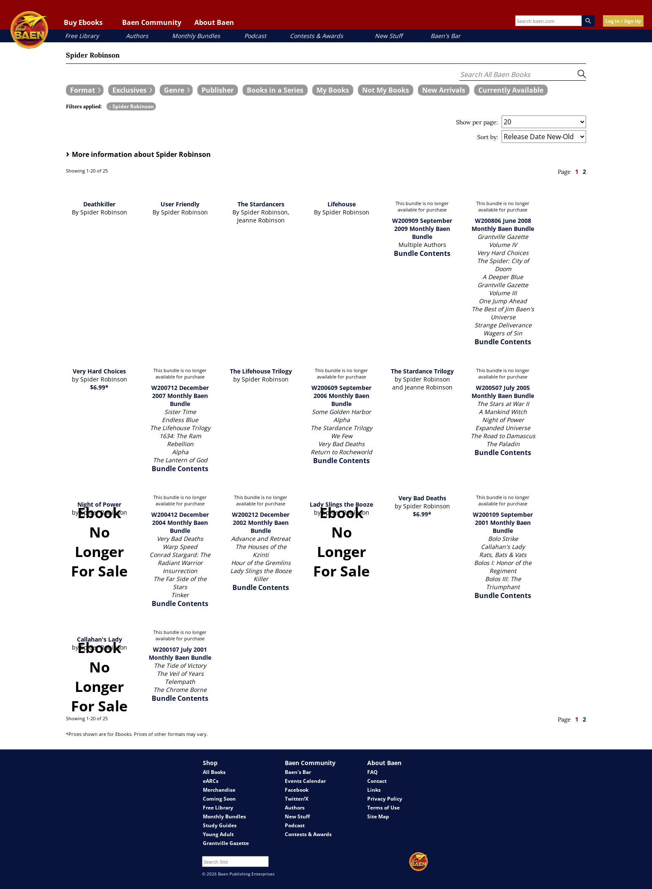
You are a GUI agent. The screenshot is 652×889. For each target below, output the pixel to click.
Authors (137, 36)
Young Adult (218, 834)
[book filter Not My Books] (385, 90)
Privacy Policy (384, 798)
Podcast (255, 36)
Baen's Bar (446, 36)
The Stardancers (260, 204)
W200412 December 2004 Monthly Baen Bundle (180, 522)
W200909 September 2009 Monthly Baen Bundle (422, 229)
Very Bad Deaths (422, 498)
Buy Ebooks (83, 22)
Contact (377, 781)
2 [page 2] (584, 171)
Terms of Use (383, 807)
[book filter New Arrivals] (443, 90)
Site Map (378, 816)
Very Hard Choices (99, 371)
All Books (214, 772)
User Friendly (180, 204)
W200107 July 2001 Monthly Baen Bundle (180, 653)
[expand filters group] (85, 90)
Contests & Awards (316, 36)
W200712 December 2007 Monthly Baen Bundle (180, 396)
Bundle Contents (422, 253)
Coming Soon (219, 798)
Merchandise (219, 789)
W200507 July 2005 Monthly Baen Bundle (503, 392)
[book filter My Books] (332, 90)
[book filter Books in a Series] (275, 90)
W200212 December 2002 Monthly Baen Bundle (260, 522)
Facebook (296, 789)
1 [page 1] (576, 171)
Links (374, 789)
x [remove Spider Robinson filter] (110, 106)
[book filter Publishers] (217, 90)
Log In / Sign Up (623, 21)
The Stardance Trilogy (422, 371)
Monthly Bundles (196, 36)
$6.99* (99, 387)
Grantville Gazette (226, 843)
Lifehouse (341, 204)
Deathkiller (99, 204)
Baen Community (151, 22)
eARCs (210, 781)
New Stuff (388, 36)
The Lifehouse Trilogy (261, 371)
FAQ (372, 772)
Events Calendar (305, 781)
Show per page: (477, 122)
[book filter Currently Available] (511, 90)
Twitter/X (296, 798)
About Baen (214, 22)
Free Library (82, 36)
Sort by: (487, 137)
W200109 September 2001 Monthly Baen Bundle (503, 522)
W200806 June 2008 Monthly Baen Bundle (503, 225)
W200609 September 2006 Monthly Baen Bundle (341, 396)
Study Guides (220, 825)
